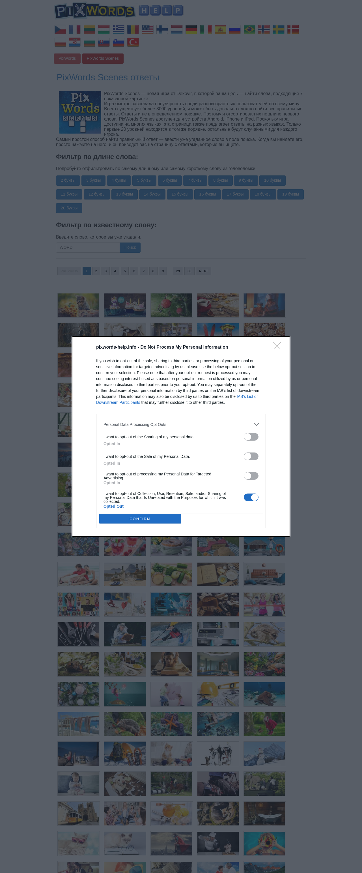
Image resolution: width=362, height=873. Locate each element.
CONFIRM (140, 519)
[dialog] (181, 436)
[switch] (251, 437)
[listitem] (181, 424)
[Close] (278, 347)
